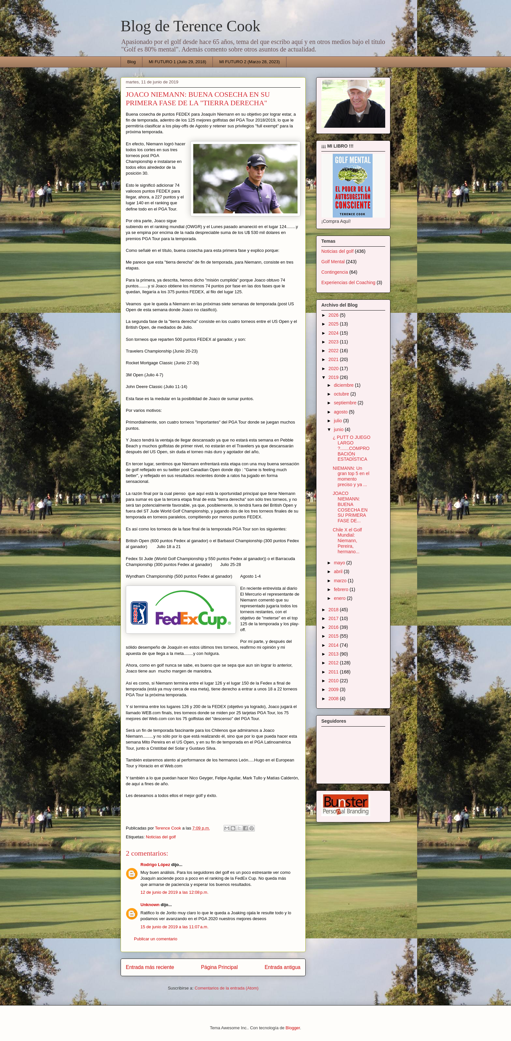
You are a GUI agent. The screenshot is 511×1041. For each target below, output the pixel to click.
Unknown (150, 904)
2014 (334, 645)
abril (338, 571)
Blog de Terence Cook (190, 26)
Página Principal (219, 967)
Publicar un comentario (155, 938)
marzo (341, 580)
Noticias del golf (161, 836)
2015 (334, 636)
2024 (334, 333)
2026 (334, 315)
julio (338, 420)
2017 (334, 618)
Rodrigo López (155, 864)
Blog (131, 61)
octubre (342, 394)
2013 (334, 654)
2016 (334, 627)
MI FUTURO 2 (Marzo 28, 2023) (249, 61)
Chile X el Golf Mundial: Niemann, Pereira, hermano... (347, 540)
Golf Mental (333, 261)
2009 (334, 689)
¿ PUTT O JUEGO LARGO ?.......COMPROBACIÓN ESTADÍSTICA (352, 448)
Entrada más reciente (150, 967)
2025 (334, 323)
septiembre (346, 402)
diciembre (344, 385)
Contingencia (334, 272)
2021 (334, 359)
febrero (341, 589)
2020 (334, 368)
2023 (334, 341)
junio (339, 429)
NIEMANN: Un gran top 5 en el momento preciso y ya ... (351, 476)
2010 (334, 680)
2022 (334, 350)
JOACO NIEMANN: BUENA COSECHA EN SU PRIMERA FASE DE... (350, 507)
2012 (334, 662)
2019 (334, 377)
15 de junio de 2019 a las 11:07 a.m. (174, 926)
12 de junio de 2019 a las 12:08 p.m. (174, 892)
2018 (334, 609)
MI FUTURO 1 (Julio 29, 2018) (177, 61)
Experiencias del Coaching (348, 282)
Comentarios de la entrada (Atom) (226, 988)
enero (340, 598)
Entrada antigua (282, 967)
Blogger (292, 1027)
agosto (341, 411)
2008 (334, 698)
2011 (334, 671)
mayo (340, 562)
